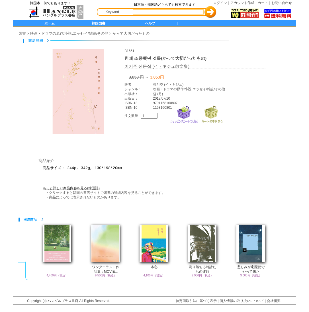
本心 (154, 267)
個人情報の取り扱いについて (242, 301)
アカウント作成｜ (244, 3)
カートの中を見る (211, 113)
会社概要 (274, 301)
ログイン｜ (221, 3)
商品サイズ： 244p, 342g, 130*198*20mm (158, 170)
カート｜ (264, 3)
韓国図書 (98, 23)
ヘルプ (150, 23)
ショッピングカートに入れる (184, 113)
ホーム (49, 23)
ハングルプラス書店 (63, 301)
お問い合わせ (281, 3)
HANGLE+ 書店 (54, 12)
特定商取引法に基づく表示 (196, 301)
